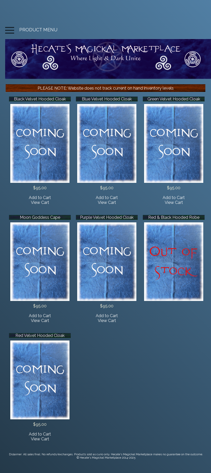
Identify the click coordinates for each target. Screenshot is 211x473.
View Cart (40, 202)
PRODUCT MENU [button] (31, 29)
